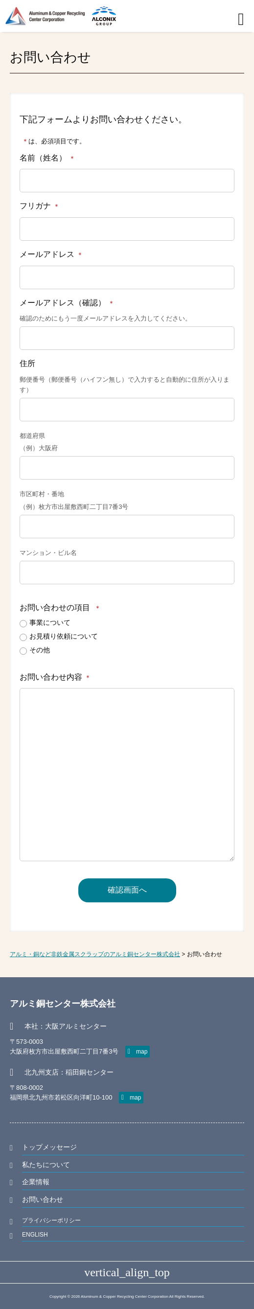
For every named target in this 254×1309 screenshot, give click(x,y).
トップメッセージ (49, 1147)
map (141, 1051)
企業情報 (35, 1182)
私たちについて (46, 1165)
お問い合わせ (42, 1199)
